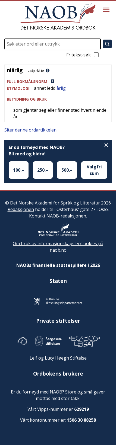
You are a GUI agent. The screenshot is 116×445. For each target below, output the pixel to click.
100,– (18, 170)
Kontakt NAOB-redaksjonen (57, 216)
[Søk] (107, 44)
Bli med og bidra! (27, 154)
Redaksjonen (21, 209)
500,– (67, 170)
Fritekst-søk (82, 55)
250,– (42, 170)
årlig (61, 88)
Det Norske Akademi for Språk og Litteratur (55, 203)
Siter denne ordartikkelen (30, 130)
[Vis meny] (106, 9)
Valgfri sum (94, 170)
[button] (58, 81)
